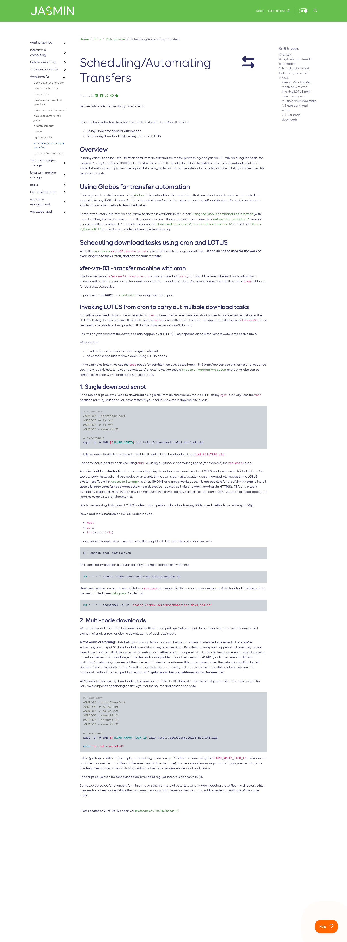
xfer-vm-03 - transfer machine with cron (296, 85)
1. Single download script (295, 108)
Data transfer (115, 39)
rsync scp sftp (43, 137)
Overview (285, 54)
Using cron (119, 593)
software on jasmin (44, 69)
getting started (41, 42)
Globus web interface (173, 224)
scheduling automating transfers (49, 145)
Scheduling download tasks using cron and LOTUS (294, 73)
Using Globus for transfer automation (296, 61)
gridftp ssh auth (44, 126)
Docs (97, 39)
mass (34, 184)
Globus (139, 195)
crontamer (127, 295)
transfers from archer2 (48, 153)
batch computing (42, 62)
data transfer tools (46, 88)
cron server (101, 251)
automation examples (231, 219)
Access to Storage (124, 481)
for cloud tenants (42, 192)
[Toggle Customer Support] (326, 926)
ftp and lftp (41, 94)
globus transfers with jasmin (47, 118)
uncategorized (41, 211)
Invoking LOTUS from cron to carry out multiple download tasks (299, 96)
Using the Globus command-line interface (222, 214)
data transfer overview (49, 82)
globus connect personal (50, 110)
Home (84, 39)
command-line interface (212, 224)
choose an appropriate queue (204, 369)
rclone (38, 131)
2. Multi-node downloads (291, 117)
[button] (315, 10)
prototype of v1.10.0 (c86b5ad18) (156, 811)
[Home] (50, 10)
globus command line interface (48, 102)
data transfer (40, 76)
